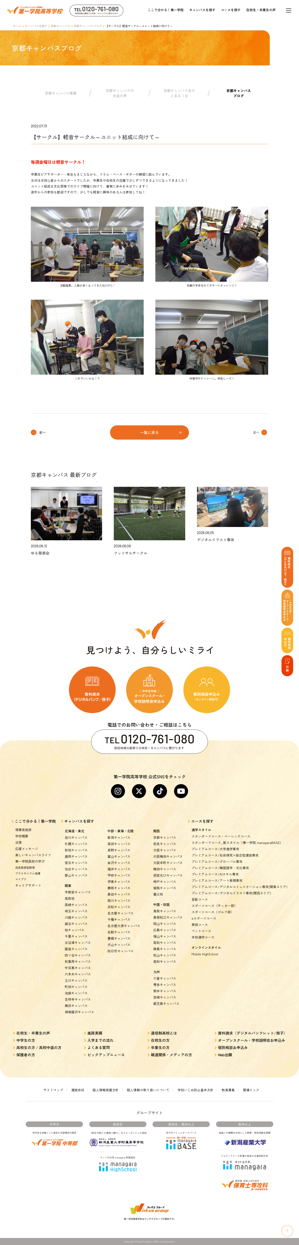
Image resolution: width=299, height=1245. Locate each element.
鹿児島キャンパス (166, 1003)
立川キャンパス (76, 980)
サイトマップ (53, 1090)
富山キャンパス (118, 856)
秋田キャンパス (76, 850)
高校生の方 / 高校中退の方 (38, 1047)
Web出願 (225, 1054)
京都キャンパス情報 (60, 93)
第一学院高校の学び (30, 861)
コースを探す (231, 9)
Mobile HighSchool (205, 954)
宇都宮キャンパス (78, 892)
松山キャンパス (164, 955)
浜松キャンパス (118, 906)
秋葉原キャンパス (78, 961)
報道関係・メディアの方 (171, 1054)
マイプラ (20, 879)
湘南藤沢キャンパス (79, 1012)
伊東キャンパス (118, 881)
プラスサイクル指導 (27, 873)
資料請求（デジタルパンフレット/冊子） (252, 1033)
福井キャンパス (118, 869)
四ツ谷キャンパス (78, 955)
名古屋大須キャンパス (123, 925)
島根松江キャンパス (168, 917)
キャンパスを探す (202, 9)
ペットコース (201, 930)
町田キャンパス (76, 986)
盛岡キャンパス (76, 856)
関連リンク (251, 1090)
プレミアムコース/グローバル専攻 (217, 861)
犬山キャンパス (118, 944)
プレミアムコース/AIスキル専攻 (215, 874)
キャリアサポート (28, 885)
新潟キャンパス (118, 837)
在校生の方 (160, 1040)
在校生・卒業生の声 (261, 9)
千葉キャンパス (76, 936)
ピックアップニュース (106, 1054)
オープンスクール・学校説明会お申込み (251, 1040)
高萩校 (70, 898)
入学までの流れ (100, 1040)
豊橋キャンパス (118, 938)
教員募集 (228, 1090)
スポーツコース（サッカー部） (214, 905)
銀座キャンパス (76, 948)
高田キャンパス (118, 843)
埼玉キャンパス (76, 911)
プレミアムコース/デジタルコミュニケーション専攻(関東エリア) (239, 886)
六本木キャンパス (78, 974)
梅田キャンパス (164, 869)
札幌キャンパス (76, 843)
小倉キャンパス (164, 978)
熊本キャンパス (164, 991)
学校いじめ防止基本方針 (196, 1090)
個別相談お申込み (233, 1047)
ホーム (17, 26)
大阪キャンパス (164, 850)
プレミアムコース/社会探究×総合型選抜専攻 (225, 855)
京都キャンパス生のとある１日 (179, 93)
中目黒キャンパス (78, 967)
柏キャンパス (74, 930)
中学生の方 (25, 1040)
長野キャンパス (118, 850)
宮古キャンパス (76, 862)
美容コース (200, 924)
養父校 (158, 894)
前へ (42, 432)
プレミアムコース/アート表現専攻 (217, 880)
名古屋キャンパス (120, 913)
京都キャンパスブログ (88, 26)
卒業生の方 (160, 1047)
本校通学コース (203, 937)
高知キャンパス (164, 961)
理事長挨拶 (23, 829)
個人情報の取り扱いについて (148, 1090)
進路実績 (94, 1033)
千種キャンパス (118, 919)
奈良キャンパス (164, 843)
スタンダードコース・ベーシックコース (221, 836)
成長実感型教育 (25, 867)
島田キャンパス (118, 894)
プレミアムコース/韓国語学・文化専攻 (220, 867)
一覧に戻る (149, 432)
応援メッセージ (26, 848)
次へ (256, 432)
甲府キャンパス (118, 875)
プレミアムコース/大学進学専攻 (215, 849)
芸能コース (200, 899)
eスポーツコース (204, 918)
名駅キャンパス (118, 932)
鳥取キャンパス (164, 911)
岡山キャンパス (164, 923)
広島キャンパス (164, 930)
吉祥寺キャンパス (78, 999)
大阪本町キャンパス (168, 862)
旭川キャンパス (76, 837)
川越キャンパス (76, 917)
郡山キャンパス (76, 875)
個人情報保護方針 (106, 1090)
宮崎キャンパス (164, 997)
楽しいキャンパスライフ (33, 855)
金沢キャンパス (118, 862)
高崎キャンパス (76, 904)
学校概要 (21, 836)
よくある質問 (98, 1047)
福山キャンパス (164, 936)
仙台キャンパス (76, 869)
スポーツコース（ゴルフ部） (213, 912)
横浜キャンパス (76, 1005)
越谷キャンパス (76, 923)
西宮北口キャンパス (168, 875)
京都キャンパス (60, 26)
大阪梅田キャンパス (168, 856)
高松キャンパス (164, 942)
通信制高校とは (164, 1033)
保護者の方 (25, 1054)
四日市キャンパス (120, 951)
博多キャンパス (164, 984)
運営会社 (77, 1090)
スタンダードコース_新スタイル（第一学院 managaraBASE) (236, 842)
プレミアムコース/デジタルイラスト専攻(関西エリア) (231, 893)
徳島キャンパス (164, 948)
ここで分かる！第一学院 (166, 9)
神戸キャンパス (164, 881)
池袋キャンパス (76, 993)
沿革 (18, 842)
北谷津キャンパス (78, 942)
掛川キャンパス (118, 900)
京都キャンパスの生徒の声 (120, 93)
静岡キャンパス (118, 888)
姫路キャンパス (164, 888)
